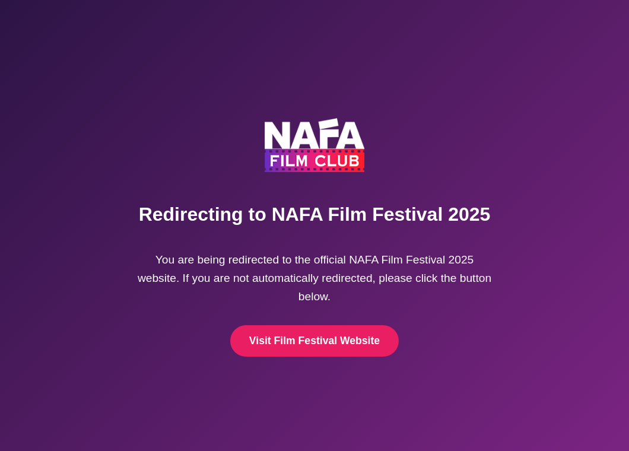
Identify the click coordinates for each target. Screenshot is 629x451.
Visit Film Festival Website (314, 341)
